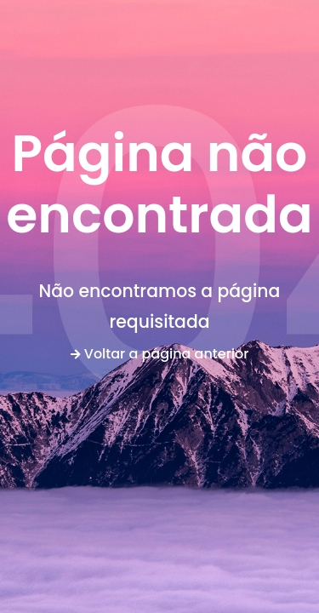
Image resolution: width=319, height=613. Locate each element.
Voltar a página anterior (160, 354)
